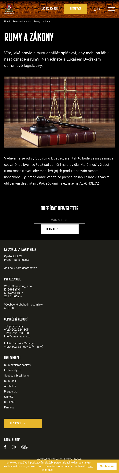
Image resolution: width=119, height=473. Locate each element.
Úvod (7, 21)
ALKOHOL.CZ (89, 183)
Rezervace (75, 9)
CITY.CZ (9, 396)
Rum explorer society (17, 364)
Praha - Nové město (16, 259)
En (98, 9)
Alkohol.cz (10, 386)
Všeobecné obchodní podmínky (23, 304)
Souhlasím (107, 466)
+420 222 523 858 (16, 333)
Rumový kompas (22, 21)
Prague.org (10, 391)
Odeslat (50, 229)
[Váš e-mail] (59, 219)
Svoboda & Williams (16, 375)
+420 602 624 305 (49, 9)
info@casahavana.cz (17, 336)
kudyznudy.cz (12, 370)
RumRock (10, 380)
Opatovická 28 (13, 256)
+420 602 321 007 (16, 346)
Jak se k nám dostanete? (20, 267)
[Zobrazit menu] (111, 9)
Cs (95, 9)
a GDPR (9, 308)
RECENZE (10, 402)
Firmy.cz (9, 407)
